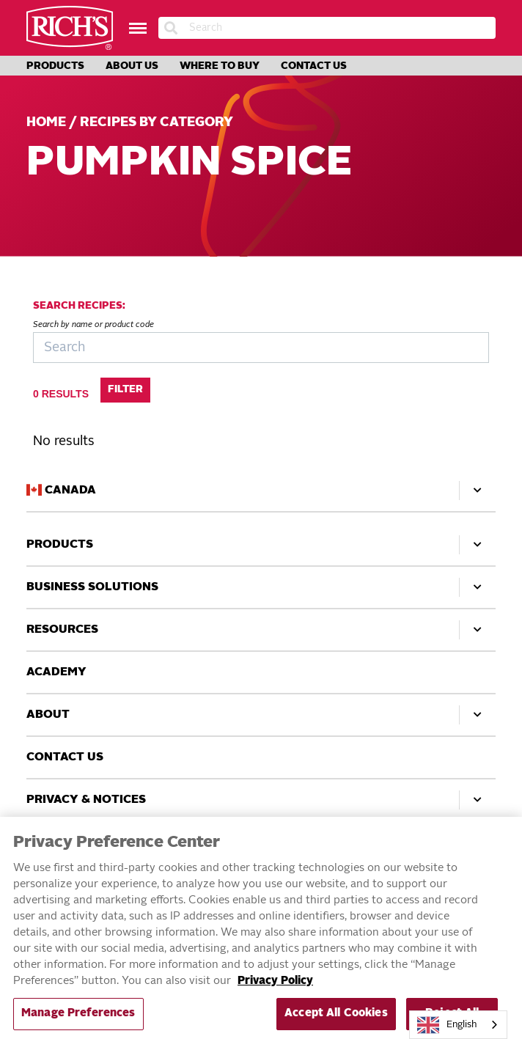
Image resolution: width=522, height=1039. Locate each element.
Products (55, 66)
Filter (125, 389)
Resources (261, 629)
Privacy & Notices (261, 799)
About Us (132, 66)
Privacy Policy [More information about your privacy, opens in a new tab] (275, 988)
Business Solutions (261, 587)
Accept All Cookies (336, 1020)
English (447, 1025)
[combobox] (458, 1024)
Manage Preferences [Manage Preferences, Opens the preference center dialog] (78, 1020)
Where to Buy (220, 66)
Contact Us (314, 66)
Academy (56, 672)
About (261, 714)
